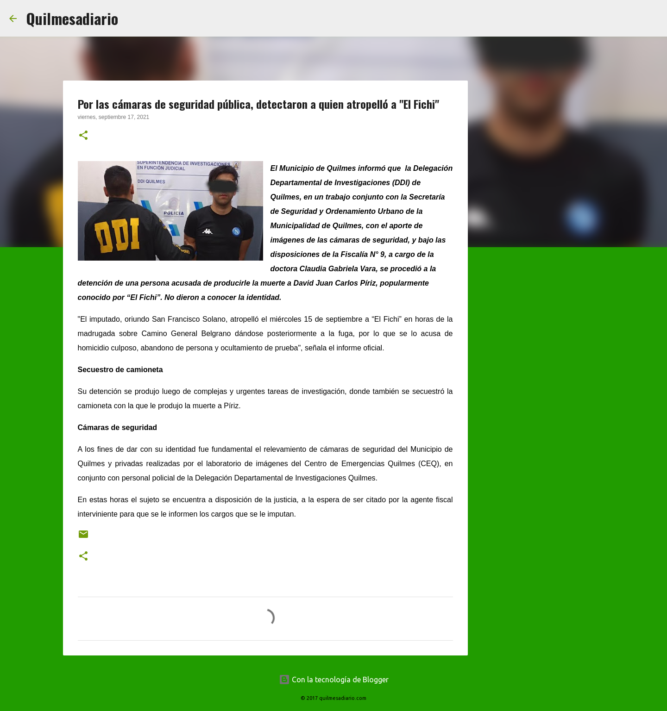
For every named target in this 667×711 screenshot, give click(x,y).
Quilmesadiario (72, 18)
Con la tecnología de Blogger (334, 679)
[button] (83, 136)
